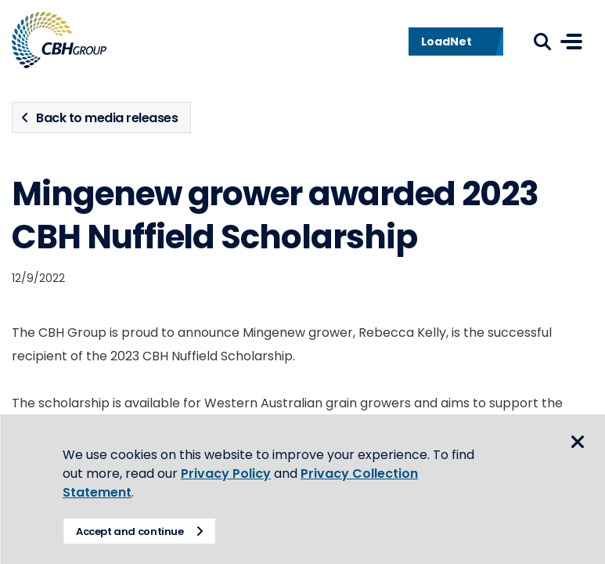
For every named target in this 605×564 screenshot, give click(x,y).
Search (542, 41)
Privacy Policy (226, 474)
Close (577, 442)
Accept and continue (130, 531)
